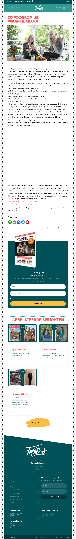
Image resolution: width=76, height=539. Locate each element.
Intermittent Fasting (16, 490)
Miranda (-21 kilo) (19, 394)
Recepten (13, 481)
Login (68, 1)
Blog (67, 63)
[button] (68, 8)
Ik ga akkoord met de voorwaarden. (24, 299)
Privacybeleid (65, 536)
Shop (12, 487)
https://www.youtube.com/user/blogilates (22, 204)
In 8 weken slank (15, 493)
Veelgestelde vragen (17, 499)
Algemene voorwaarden (39, 536)
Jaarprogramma (15, 496)
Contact (13, 502)
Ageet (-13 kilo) (18, 349)
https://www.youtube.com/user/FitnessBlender (23, 201)
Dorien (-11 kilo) (50, 349)
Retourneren (54, 536)
